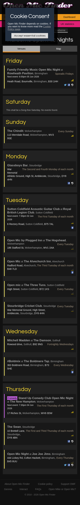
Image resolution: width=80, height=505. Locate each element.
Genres (8, 489)
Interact (24, 489)
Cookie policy (45, 484)
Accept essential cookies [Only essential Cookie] (29, 35)
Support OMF (68, 484)
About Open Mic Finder (17, 484)
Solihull (27, 344)
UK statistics (67, 24)
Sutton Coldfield (34, 224)
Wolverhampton (38, 134)
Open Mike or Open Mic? (62, 489)
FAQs (38, 489)
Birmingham (40, 81)
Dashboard (69, 17)
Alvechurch (30, 265)
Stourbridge (54, 176)
